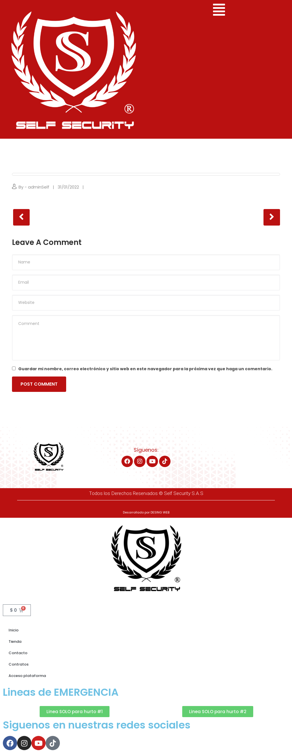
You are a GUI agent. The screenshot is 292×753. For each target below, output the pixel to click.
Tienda (15, 641)
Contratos (19, 664)
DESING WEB (160, 512)
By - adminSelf (34, 187)
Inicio (14, 630)
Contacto (18, 653)
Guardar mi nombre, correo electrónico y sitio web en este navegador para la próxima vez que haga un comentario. (145, 369)
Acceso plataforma (27, 675)
